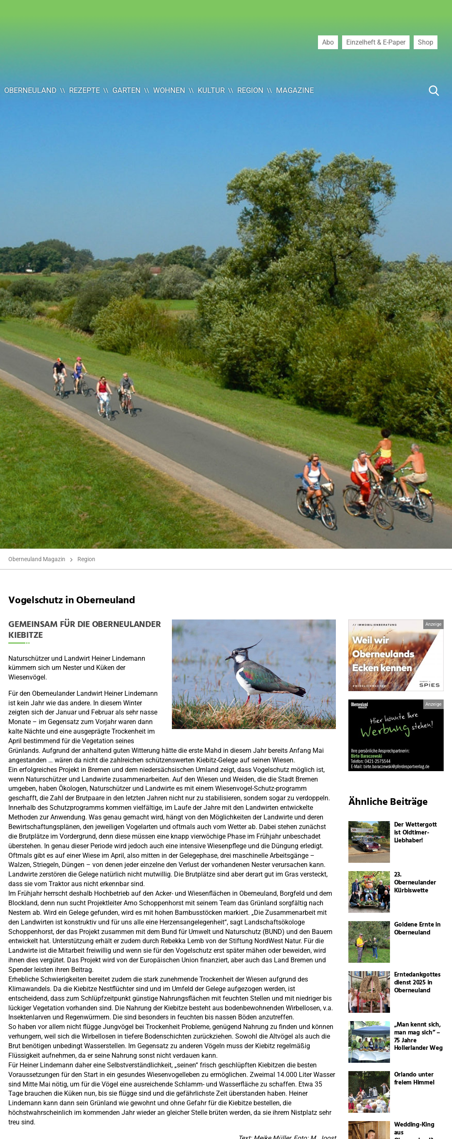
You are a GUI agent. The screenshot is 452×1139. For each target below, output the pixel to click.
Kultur (211, 90)
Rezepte (84, 90)
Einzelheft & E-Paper (375, 42)
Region (250, 90)
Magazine (295, 90)
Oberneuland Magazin (36, 559)
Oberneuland (30, 90)
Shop (425, 42)
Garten (126, 90)
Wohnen (169, 90)
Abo (328, 42)
